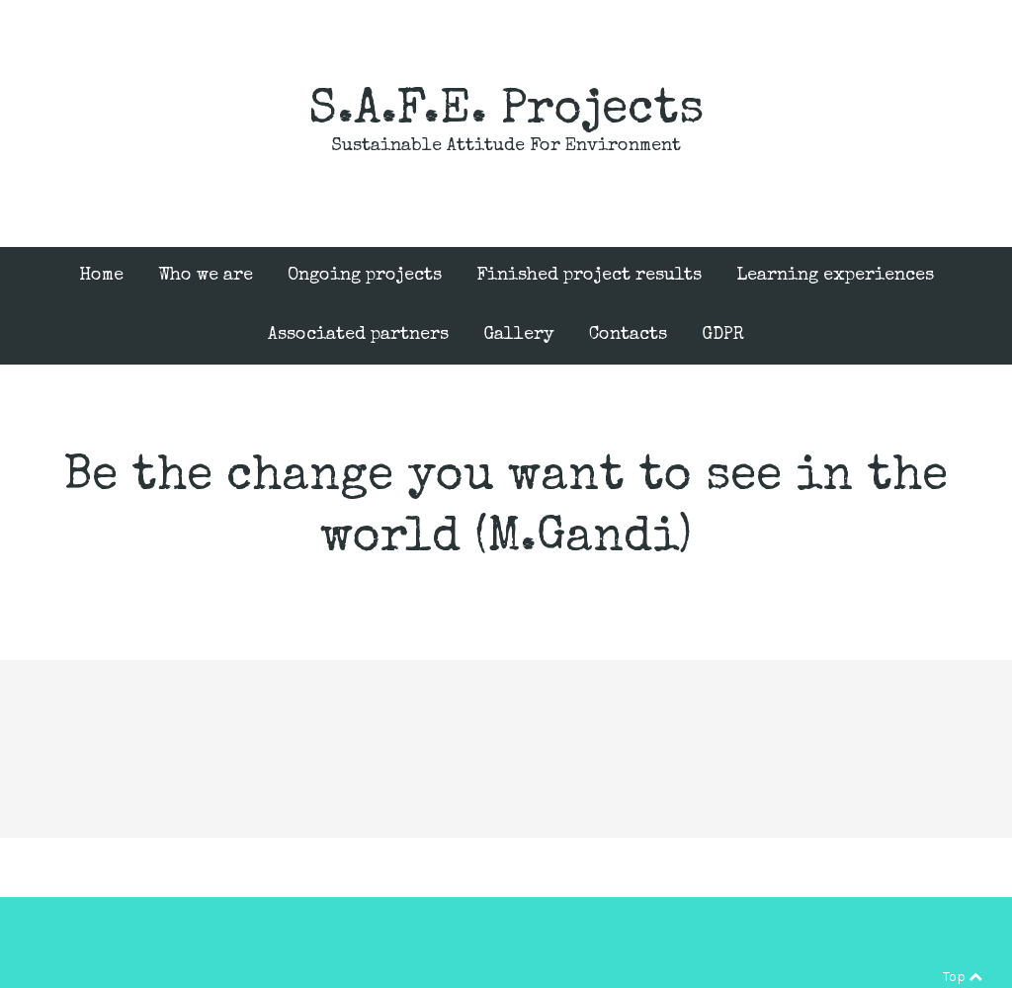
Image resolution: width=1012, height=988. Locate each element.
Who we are (205, 276)
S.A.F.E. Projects (506, 111)
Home (101, 276)
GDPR (723, 335)
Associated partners (358, 335)
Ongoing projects (365, 276)
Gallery (518, 335)
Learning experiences (835, 276)
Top (962, 976)
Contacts (628, 335)
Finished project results (589, 276)
